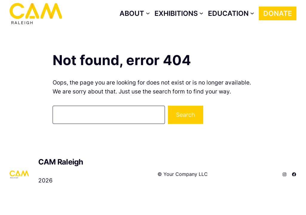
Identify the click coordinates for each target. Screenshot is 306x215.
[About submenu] (135, 13)
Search (185, 114)
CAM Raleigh (60, 161)
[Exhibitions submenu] (179, 13)
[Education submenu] (231, 13)
